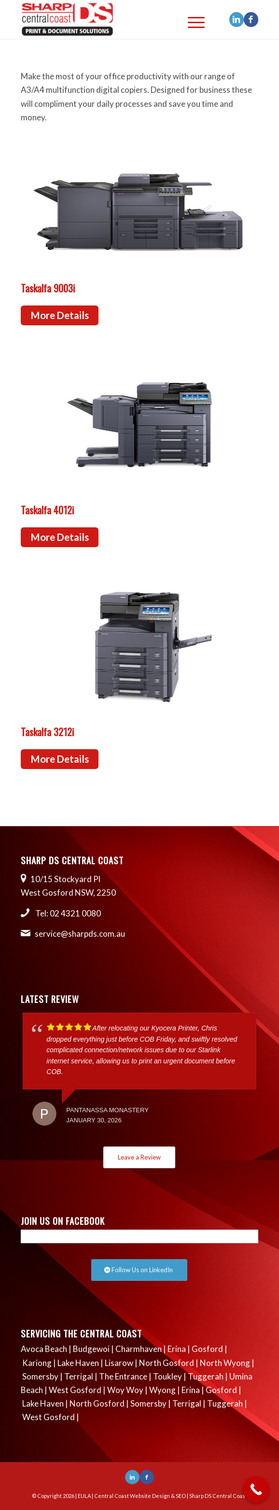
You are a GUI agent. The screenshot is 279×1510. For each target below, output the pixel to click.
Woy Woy (125, 1390)
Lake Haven (78, 1363)
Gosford (207, 1349)
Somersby (40, 1376)
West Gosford (75, 1390)
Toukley (167, 1376)
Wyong (162, 1390)
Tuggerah (205, 1376)
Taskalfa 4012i (47, 510)
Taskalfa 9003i (48, 288)
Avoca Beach (44, 1349)
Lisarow (119, 1363)
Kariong (37, 1363)
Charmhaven (138, 1349)
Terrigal (78, 1376)
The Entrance (123, 1376)
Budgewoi (91, 1349)
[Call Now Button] (256, 1489)
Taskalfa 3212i (47, 732)
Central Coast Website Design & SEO (140, 1496)
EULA (84, 1496)
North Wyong (225, 1363)
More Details (60, 315)
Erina (176, 1349)
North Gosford (166, 1363)
